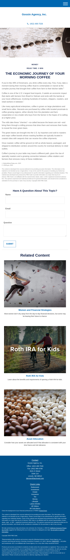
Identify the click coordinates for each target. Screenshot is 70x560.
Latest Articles (35, 504)
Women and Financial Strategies (35, 310)
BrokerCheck (43, 510)
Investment (35, 490)
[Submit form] (10, 244)
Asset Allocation (35, 439)
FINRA (54, 541)
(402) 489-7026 (35, 24)
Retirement (35, 487)
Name (8, 195)
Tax (35, 497)
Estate (35, 492)
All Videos (35, 506)
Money (35, 499)
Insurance (35, 494)
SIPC (57, 541)
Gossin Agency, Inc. (35, 14)
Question (8, 223)
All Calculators (35, 508)
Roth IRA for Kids (35, 376)
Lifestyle (35, 501)
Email (8, 209)
